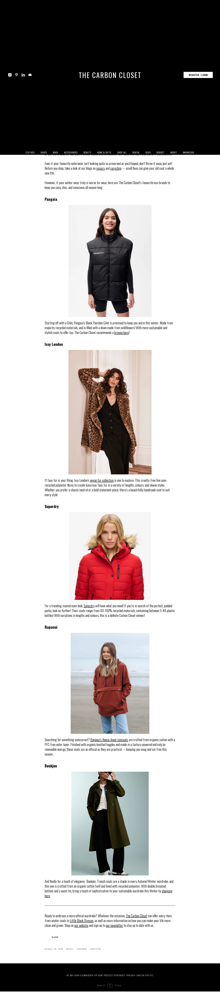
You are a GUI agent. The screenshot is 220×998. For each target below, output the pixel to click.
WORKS (105, 974)
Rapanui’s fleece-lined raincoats (109, 743)
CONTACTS (139, 974)
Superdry (89, 609)
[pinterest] (16, 75)
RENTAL (136, 152)
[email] (30, 75)
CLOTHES (30, 152)
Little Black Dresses (82, 923)
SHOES (44, 152)
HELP (127, 974)
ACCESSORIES (71, 152)
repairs (100, 171)
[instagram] (10, 75)
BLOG (148, 152)
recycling (116, 171)
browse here (121, 335)
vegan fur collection (102, 483)
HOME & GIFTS (104, 152)
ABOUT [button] (173, 152)
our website (81, 928)
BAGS (55, 152)
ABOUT (79, 974)
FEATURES (92, 974)
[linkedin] (23, 75)
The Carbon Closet (136, 919)
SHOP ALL (122, 152)
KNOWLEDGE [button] (188, 152)
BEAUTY (87, 152)
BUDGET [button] (160, 152)
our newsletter (114, 928)
